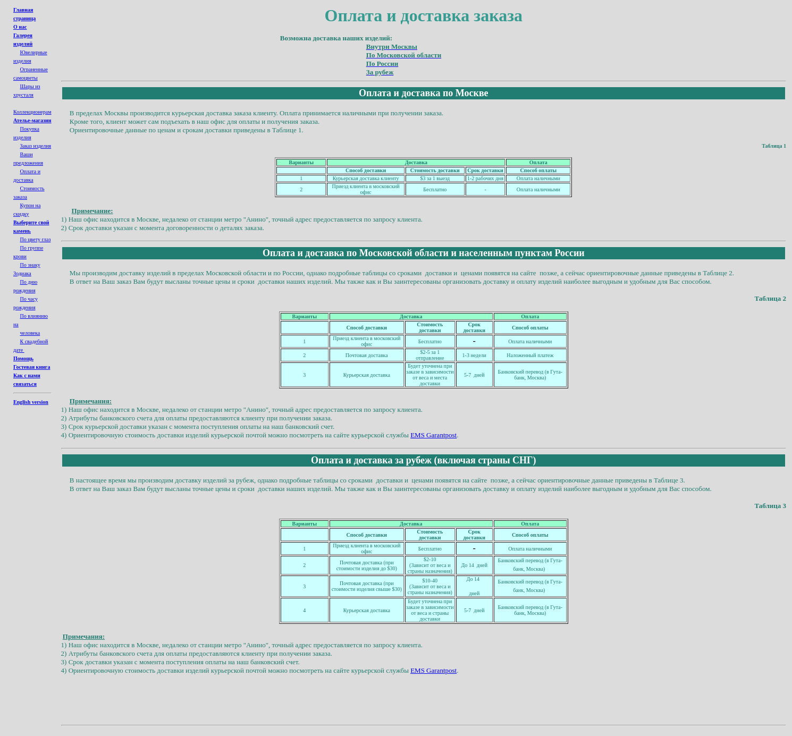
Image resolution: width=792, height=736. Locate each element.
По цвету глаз (35, 239)
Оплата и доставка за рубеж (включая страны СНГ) (423, 460)
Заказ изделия (36, 146)
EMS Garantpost (433, 435)
